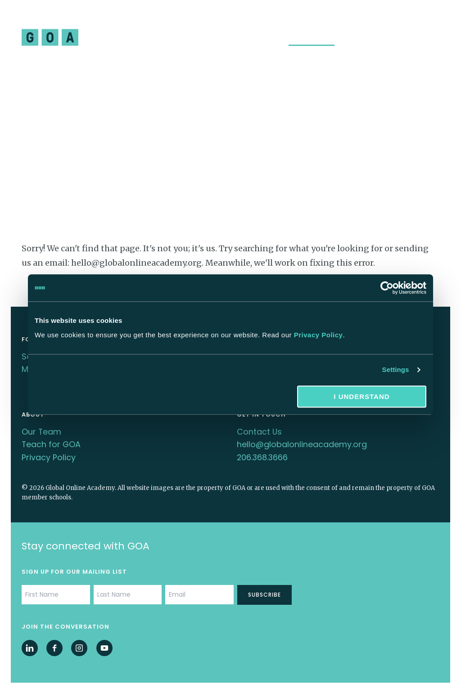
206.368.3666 (263, 453)
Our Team (42, 429)
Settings (395, 369)
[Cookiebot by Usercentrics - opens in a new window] (387, 288)
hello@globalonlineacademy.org (302, 441)
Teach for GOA (51, 441)
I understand (361, 396)
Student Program (121, 38)
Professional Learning (201, 38)
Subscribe (264, 590)
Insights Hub (311, 38)
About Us (265, 38)
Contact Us (259, 429)
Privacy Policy (318, 335)
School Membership (376, 38)
